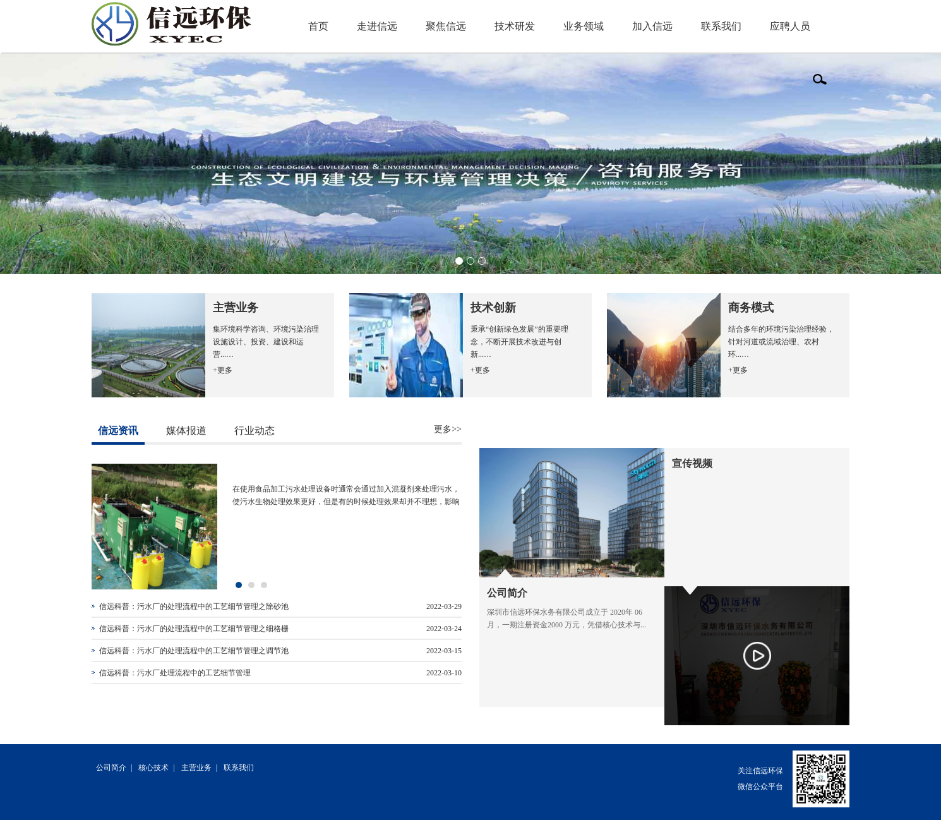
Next (867, 164)
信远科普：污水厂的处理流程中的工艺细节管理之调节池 (194, 650)
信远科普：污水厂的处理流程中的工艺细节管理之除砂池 (194, 606)
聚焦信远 (446, 26)
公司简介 (507, 593)
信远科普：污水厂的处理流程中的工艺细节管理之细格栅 (194, 628)
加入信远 (652, 26)
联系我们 (721, 26)
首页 (318, 26)
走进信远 (377, 26)
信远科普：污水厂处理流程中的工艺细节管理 (175, 672)
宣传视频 (692, 463)
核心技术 (153, 767)
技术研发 (514, 26)
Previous (73, 164)
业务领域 (583, 26)
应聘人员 (790, 26)
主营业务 (196, 767)
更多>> (448, 429)
